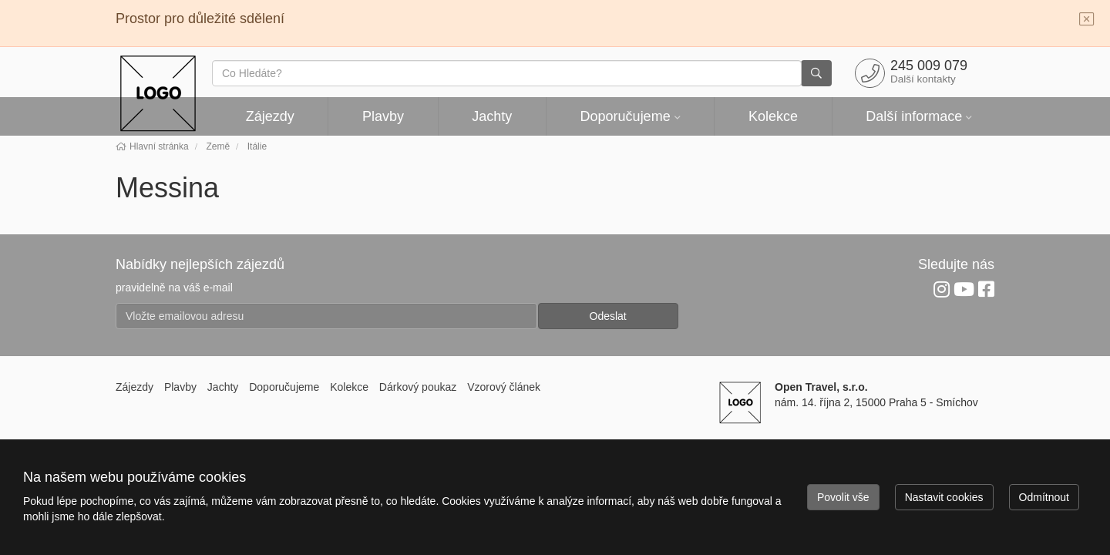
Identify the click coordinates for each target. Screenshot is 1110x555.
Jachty (492, 116)
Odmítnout (1044, 497)
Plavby (383, 116)
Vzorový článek (503, 387)
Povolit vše (843, 497)
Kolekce (773, 116)
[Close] (1087, 20)
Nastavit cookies (944, 497)
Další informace (914, 116)
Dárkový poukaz (417, 387)
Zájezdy (270, 116)
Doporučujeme (625, 116)
